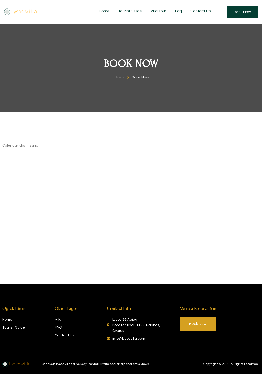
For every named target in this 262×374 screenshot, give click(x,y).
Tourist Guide (133, 12)
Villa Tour (161, 12)
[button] (242, 12)
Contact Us (203, 12)
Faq (180, 12)
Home (108, 12)
